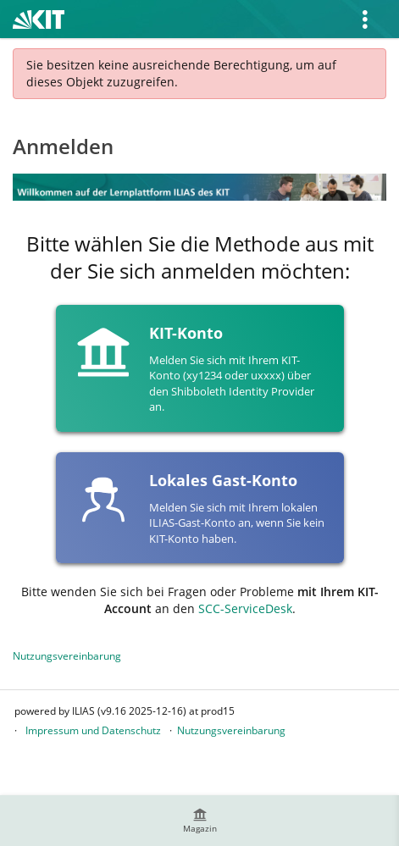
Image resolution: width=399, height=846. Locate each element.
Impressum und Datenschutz (93, 730)
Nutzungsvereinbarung (67, 656)
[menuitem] (200, 820)
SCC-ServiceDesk (245, 608)
